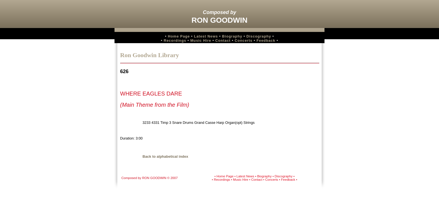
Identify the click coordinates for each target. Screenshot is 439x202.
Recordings (175, 40)
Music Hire (200, 40)
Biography (232, 36)
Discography (258, 36)
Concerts (243, 40)
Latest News (206, 36)
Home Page (179, 36)
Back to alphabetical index (165, 156)
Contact (223, 40)
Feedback (265, 40)
